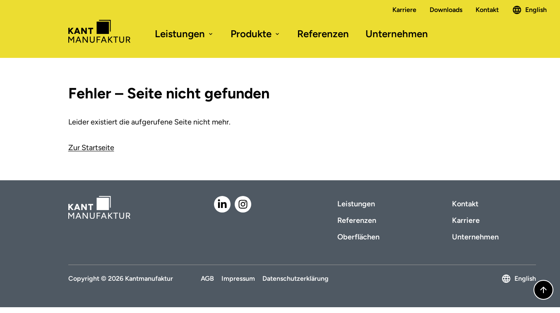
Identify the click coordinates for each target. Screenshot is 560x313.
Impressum (238, 278)
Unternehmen (396, 34)
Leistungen (184, 34)
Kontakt (487, 10)
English (529, 10)
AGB (207, 278)
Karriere (404, 10)
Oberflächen (358, 236)
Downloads (446, 10)
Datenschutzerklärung (295, 278)
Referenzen (323, 34)
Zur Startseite (91, 147)
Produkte (256, 34)
